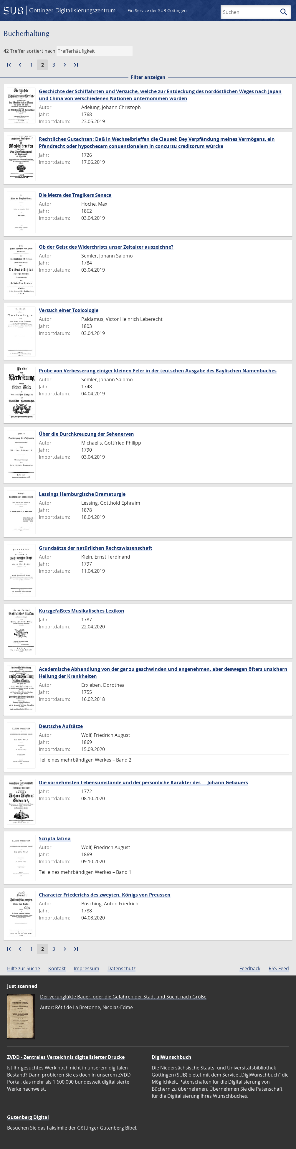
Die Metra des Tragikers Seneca (75, 195)
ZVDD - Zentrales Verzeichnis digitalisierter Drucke (66, 1057)
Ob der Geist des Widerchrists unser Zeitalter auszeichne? (106, 247)
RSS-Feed (279, 968)
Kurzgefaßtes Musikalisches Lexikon (81, 610)
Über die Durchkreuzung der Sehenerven (86, 434)
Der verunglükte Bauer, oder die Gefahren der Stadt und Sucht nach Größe (123, 996)
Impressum (86, 968)
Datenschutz (121, 968)
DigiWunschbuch (171, 1057)
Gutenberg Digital (28, 1117)
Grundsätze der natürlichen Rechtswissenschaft (95, 548)
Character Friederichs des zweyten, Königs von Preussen (105, 895)
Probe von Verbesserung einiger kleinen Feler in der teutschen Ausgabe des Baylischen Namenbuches (158, 370)
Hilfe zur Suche (23, 968)
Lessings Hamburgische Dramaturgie (82, 494)
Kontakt (57, 968)
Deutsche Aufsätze (61, 726)
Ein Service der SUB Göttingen (157, 10)
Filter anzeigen (148, 77)
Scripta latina (55, 838)
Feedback (249, 968)
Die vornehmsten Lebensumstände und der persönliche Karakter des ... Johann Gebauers (143, 782)
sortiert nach (41, 51)
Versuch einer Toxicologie (68, 310)
